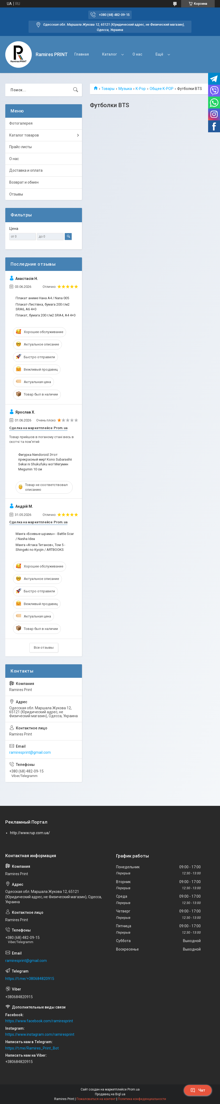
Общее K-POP (161, 89)
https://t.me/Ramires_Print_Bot (32, 1048)
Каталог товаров (24, 135)
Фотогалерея (21, 123)
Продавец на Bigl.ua (110, 1094)
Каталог (109, 54)
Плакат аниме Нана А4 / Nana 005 (42, 298)
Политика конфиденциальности (142, 1099)
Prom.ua (133, 1089)
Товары (107, 89)
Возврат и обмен (24, 182)
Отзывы (16, 194)
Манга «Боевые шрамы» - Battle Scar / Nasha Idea (45, 536)
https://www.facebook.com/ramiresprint (39, 1021)
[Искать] (75, 90)
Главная (81, 54)
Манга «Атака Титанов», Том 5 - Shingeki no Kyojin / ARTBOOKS (40, 547)
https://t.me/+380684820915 (29, 978)
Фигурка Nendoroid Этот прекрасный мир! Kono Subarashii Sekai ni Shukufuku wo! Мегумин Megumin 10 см (45, 462)
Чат (197, 1090)
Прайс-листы (20, 147)
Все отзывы (44, 647)
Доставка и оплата (26, 170)
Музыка (125, 89)
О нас (137, 54)
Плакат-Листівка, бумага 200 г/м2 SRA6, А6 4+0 (43, 306)
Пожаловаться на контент (96, 1099)
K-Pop (141, 89)
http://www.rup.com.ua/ (30, 833)
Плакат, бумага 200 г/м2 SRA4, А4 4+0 (45, 315)
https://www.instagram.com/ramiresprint (39, 1034)
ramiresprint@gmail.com (30, 752)
